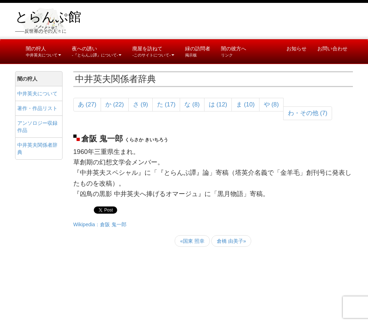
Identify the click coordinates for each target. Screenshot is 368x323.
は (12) (218, 104)
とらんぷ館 (48, 17)
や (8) (271, 104)
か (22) (114, 104)
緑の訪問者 (197, 51)
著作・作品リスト (37, 108)
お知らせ (296, 48)
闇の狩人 (43, 51)
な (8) (191, 104)
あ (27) (87, 104)
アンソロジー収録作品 (37, 126)
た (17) (166, 104)
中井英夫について (37, 93)
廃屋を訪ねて (153, 51)
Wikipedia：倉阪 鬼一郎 (100, 224)
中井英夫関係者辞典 (37, 148)
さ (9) (140, 104)
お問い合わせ (332, 48)
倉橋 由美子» (231, 241)
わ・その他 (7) (307, 113)
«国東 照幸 (192, 241)
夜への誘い (96, 51)
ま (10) (245, 104)
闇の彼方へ (233, 51)
